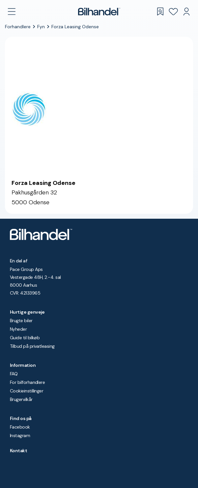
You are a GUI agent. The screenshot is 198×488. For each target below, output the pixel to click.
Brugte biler (21, 320)
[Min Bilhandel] (186, 11)
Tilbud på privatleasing (32, 346)
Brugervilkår (21, 399)
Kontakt (18, 451)
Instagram (20, 435)
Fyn (41, 27)
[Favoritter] (173, 11)
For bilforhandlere (27, 382)
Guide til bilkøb (25, 338)
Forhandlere (18, 27)
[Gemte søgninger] (160, 11)
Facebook (20, 427)
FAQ (13, 374)
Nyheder (18, 329)
